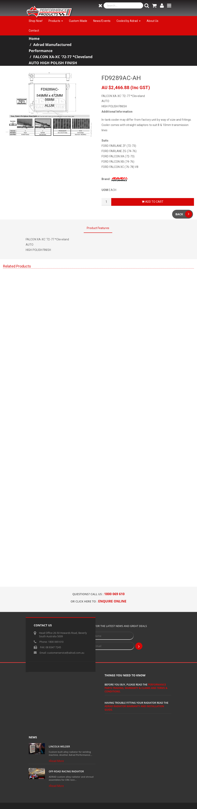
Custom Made (78, 20)
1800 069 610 (114, 594)
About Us (153, 20)
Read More (56, 761)
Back (183, 214)
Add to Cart (152, 201)
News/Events (101, 20)
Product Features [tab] (98, 228)
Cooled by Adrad (129, 20)
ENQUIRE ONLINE (112, 601)
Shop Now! (35, 20)
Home (34, 38)
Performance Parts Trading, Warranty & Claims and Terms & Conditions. (136, 688)
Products (56, 20)
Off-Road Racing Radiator (66, 771)
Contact (34, 30)
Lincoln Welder (59, 746)
